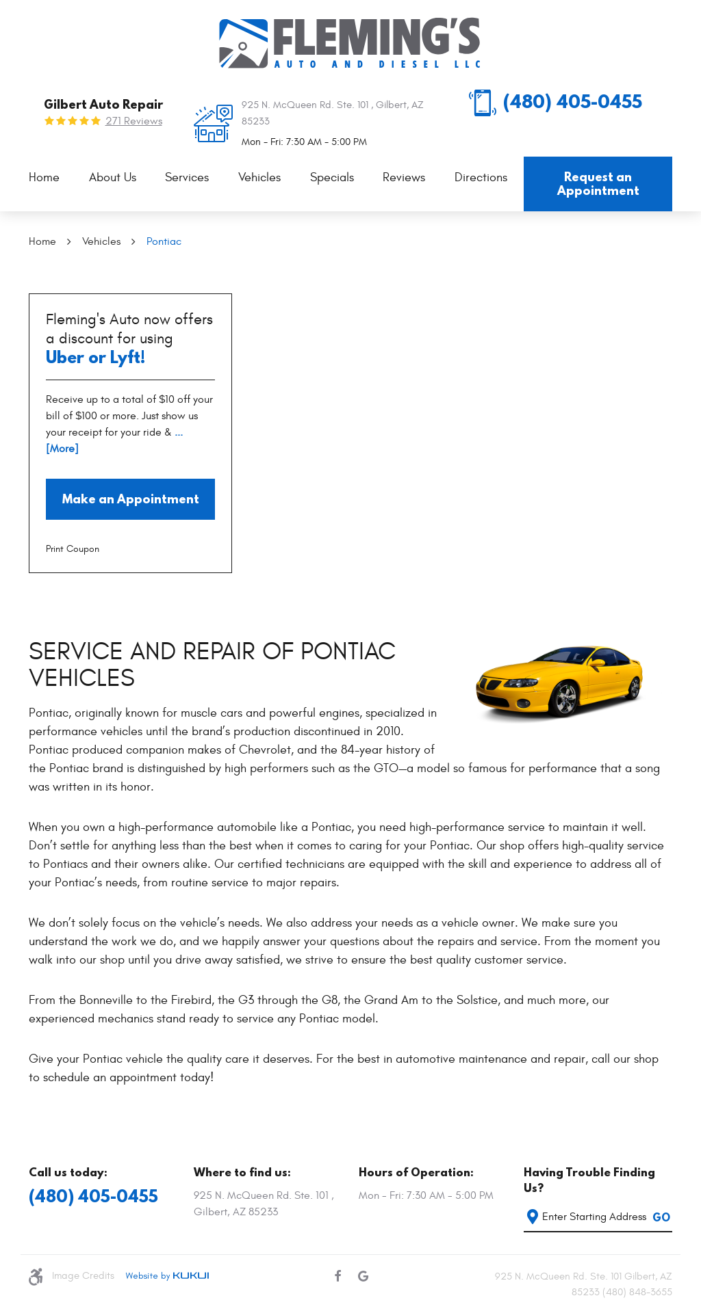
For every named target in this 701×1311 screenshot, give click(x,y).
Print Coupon (72, 549)
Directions (481, 177)
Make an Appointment (130, 498)
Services (187, 177)
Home (44, 177)
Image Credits (83, 1276)
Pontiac (163, 241)
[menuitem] (44, 178)
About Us (112, 177)
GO (661, 1217)
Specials (332, 177)
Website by (167, 1276)
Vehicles (259, 177)
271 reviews (133, 121)
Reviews (404, 177)
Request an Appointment (598, 183)
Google (363, 1276)
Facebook (337, 1276)
